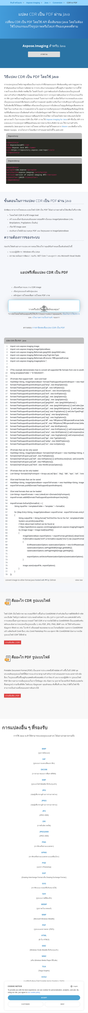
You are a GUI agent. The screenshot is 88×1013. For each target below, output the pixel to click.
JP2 (44, 811)
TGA (44, 966)
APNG (44, 852)
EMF (44, 780)
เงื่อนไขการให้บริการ (71, 314)
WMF (44, 915)
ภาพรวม (44, 54)
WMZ (44, 956)
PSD (44, 863)
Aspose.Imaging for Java (56, 119)
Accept (44, 997)
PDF (44, 925)
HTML (44, 935)
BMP (44, 749)
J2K (44, 821)
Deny (62, 1004)
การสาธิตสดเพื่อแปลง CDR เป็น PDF (48, 327)
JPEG (44, 801)
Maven (64, 126)
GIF (44, 759)
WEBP (44, 904)
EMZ (44, 946)
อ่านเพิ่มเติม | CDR (12, 642)
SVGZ (44, 977)
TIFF (44, 894)
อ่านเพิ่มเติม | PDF (12, 696)
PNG (44, 842)
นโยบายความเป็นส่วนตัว (42, 317)
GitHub (53, 580)
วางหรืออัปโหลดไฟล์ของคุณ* (44, 309)
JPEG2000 (44, 832)
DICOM (44, 769)
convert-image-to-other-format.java (20, 580)
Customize (25, 1004)
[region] (44, 460)
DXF (44, 873)
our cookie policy (34, 992)
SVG (44, 884)
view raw (79, 580)
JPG (44, 790)
